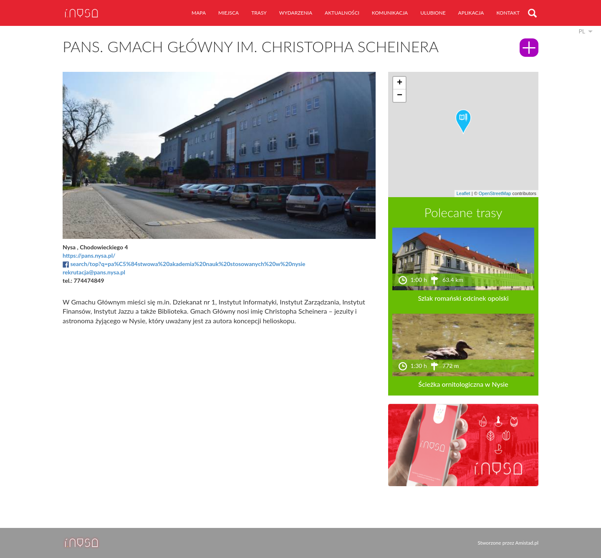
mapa (199, 13)
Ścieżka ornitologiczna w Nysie (463, 384)
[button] (463, 121)
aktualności (342, 13)
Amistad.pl (526, 543)
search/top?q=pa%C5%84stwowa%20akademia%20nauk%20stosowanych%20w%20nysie (187, 263)
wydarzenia (295, 13)
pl (581, 31)
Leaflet (463, 193)
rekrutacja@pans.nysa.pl (94, 272)
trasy (259, 13)
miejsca (228, 13)
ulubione (432, 13)
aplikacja (471, 13)
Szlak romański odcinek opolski (463, 298)
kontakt (508, 13)
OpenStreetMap (495, 193)
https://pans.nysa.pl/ (89, 255)
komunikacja (390, 13)
